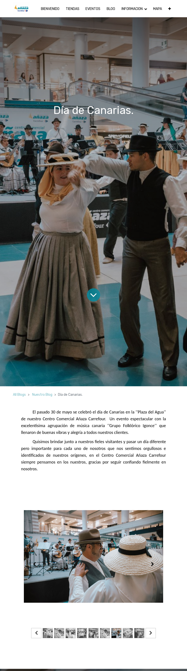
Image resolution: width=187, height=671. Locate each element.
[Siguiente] (152, 564)
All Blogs (19, 395)
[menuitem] (50, 8)
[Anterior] (34, 564)
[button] (169, 8)
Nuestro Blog (42, 395)
